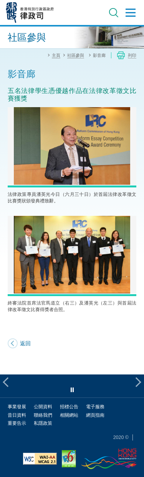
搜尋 (113, 12)
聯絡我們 (43, 415)
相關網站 (69, 415)
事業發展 (17, 406)
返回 (25, 343)
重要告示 (17, 423)
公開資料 (43, 406)
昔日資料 (17, 415)
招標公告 (69, 406)
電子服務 (95, 406)
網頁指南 (95, 415)
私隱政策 (43, 423)
